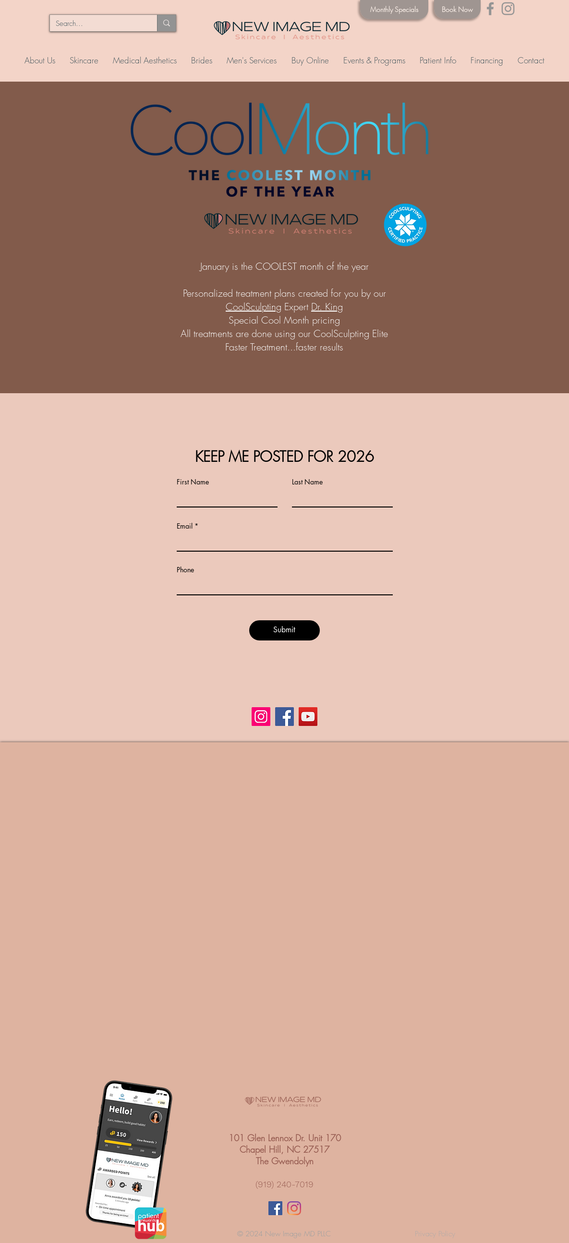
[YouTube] (308, 716)
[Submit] (284, 630)
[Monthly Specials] (394, 9)
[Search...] (96, 24)
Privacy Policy (435, 1234)
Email (185, 526)
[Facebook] (490, 8)
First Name (193, 482)
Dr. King (327, 306)
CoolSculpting (253, 306)
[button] (84, 60)
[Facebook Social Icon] (275, 1208)
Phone (185, 570)
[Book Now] (457, 9)
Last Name (307, 482)
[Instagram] (508, 8)
